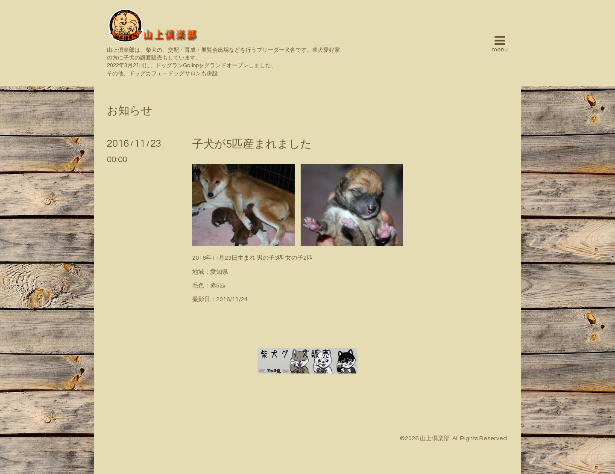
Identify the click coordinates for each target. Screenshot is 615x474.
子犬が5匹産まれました (252, 144)
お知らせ (129, 110)
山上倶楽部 (435, 438)
